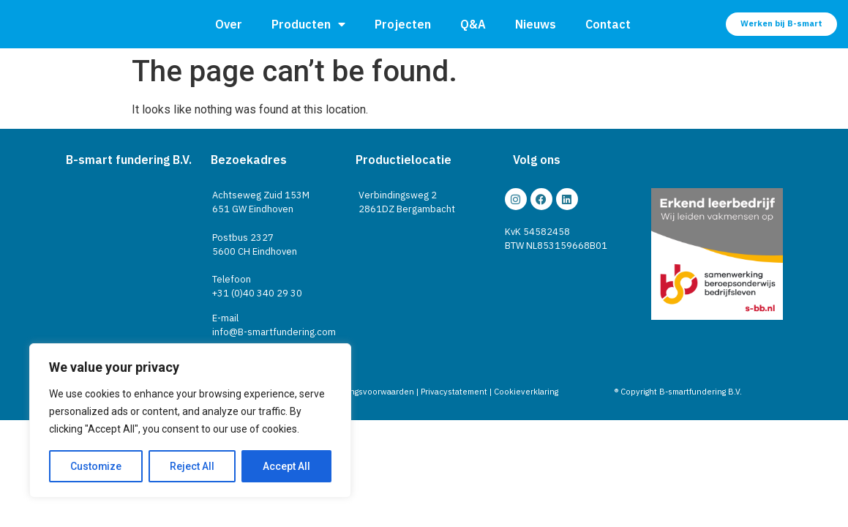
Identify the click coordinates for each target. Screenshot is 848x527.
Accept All (286, 466)
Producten (308, 24)
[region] (190, 421)
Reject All (192, 466)
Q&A (473, 24)
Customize (96, 466)
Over (228, 24)
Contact (608, 24)
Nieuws (535, 24)
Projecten (403, 24)
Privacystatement (454, 391)
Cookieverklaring (526, 391)
